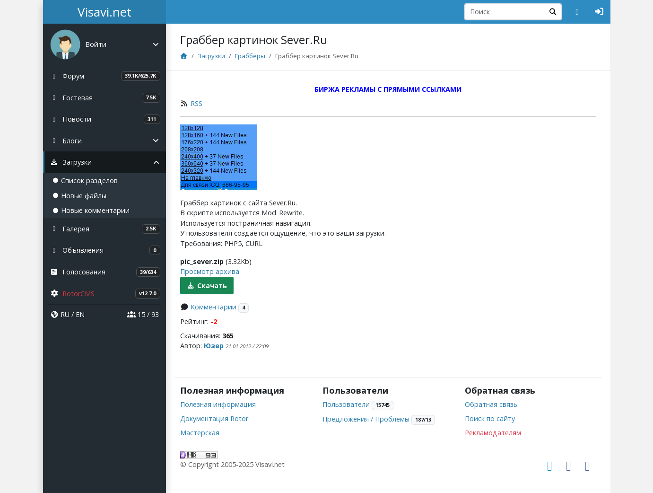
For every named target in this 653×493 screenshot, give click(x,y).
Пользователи (346, 404)
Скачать (207, 285)
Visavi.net (104, 11)
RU (65, 314)
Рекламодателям (493, 432)
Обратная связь (491, 404)
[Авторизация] (599, 12)
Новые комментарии (91, 210)
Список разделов (85, 180)
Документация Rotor (214, 418)
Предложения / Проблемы (365, 418)
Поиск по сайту (490, 418)
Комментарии (213, 306)
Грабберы (250, 56)
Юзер (214, 345)
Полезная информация (218, 404)
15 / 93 (143, 314)
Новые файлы (79, 195)
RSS (196, 103)
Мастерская (199, 432)
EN (80, 314)
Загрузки (211, 56)
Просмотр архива (209, 271)
